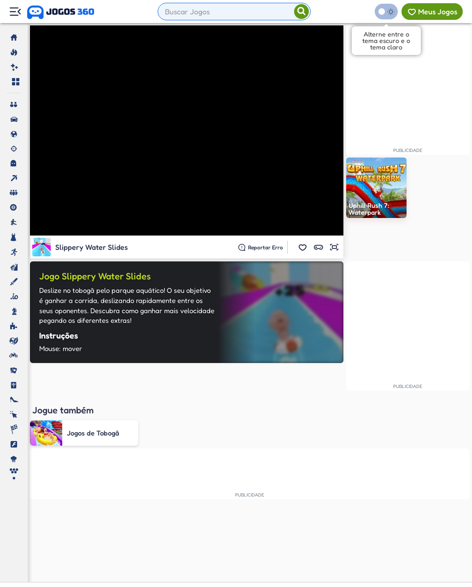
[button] (303, 247)
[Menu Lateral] (15, 11)
